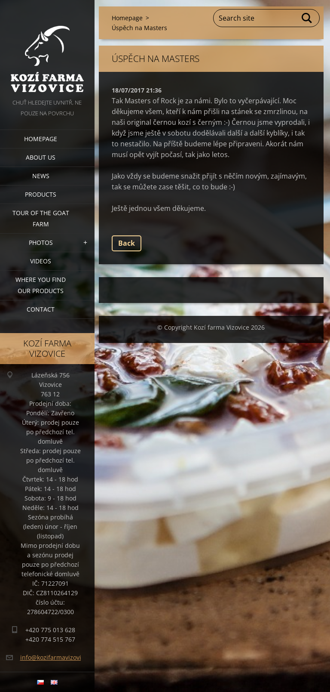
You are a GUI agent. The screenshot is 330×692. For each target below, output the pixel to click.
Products (40, 194)
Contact (41, 309)
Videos (40, 261)
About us (40, 157)
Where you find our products (40, 285)
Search (307, 18)
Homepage (40, 139)
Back (126, 243)
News (40, 176)
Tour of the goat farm (40, 218)
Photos (41, 242)
